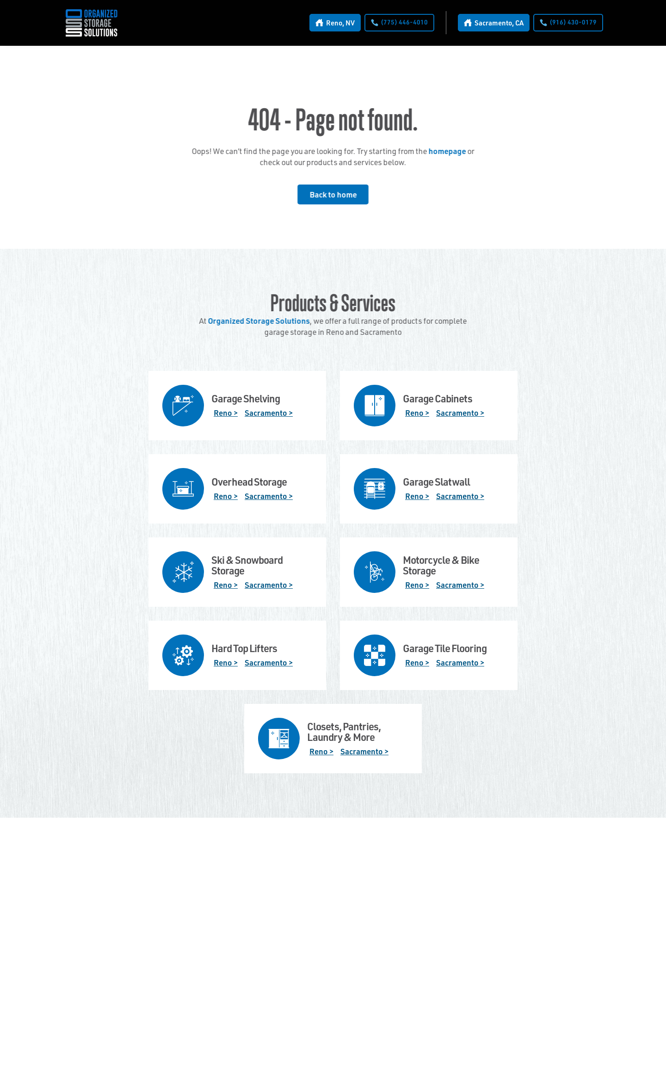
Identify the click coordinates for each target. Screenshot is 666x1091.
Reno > (226, 412)
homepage (447, 151)
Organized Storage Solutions (258, 320)
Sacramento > (269, 412)
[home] (92, 23)
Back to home (333, 194)
